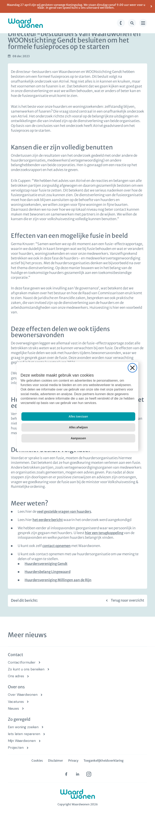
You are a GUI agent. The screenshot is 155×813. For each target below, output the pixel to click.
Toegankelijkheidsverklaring (104, 760)
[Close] (132, 368)
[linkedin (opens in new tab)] (77, 774)
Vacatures (16, 701)
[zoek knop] (132, 23)
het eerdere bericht (47, 520)
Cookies (37, 760)
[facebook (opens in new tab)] (66, 774)
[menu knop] (143, 23)
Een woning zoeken (23, 727)
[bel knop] (121, 23)
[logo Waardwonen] (25, 23)
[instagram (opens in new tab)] (89, 774)
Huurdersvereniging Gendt (46, 563)
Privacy (73, 760)
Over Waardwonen (23, 694)
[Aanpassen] (78, 438)
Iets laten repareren (24, 734)
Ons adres (16, 676)
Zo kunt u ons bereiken (26, 669)
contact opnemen (56, 546)
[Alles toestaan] (78, 416)
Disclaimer (55, 760)
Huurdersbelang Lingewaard (47, 572)
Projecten (16, 747)
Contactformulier (22, 662)
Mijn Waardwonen (22, 741)
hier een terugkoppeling (104, 533)
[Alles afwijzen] (78, 427)
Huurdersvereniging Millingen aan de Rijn (58, 580)
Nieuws (13, 708)
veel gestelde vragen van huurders (64, 511)
